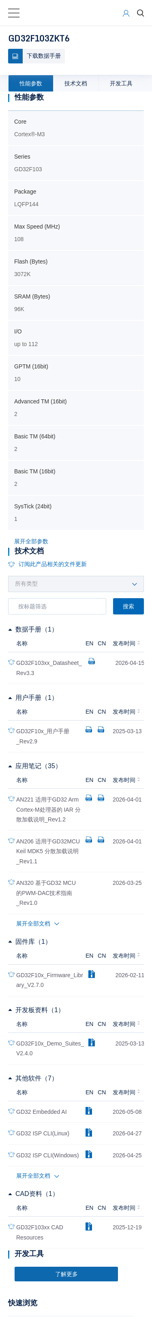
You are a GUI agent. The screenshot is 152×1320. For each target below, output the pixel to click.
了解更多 (66, 1274)
